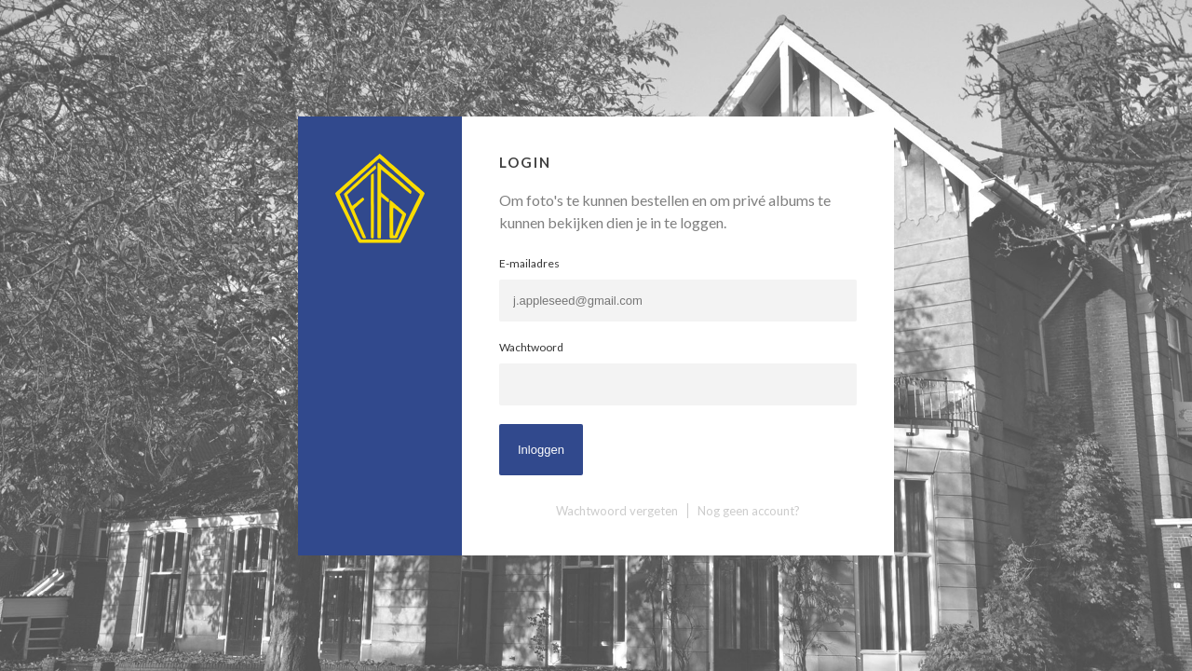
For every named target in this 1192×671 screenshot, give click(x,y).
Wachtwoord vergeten (617, 510)
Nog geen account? (749, 510)
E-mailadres (529, 263)
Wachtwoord (531, 347)
